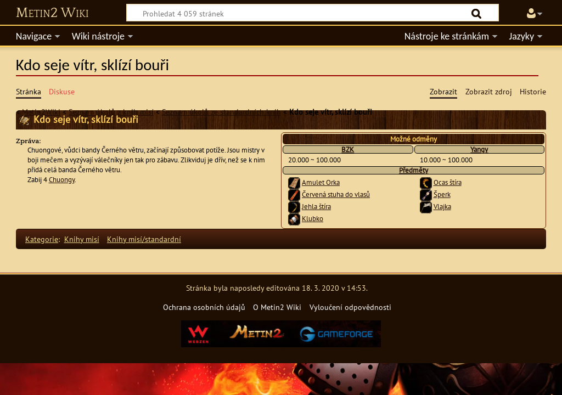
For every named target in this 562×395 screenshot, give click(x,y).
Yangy (479, 149)
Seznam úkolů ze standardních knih (221, 111)
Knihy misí (81, 239)
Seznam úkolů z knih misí (111, 111)
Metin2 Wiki (52, 13)
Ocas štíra (448, 182)
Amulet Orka (321, 182)
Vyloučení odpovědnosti (350, 307)
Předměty (413, 170)
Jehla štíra (316, 206)
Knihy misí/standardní (144, 239)
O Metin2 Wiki (277, 307)
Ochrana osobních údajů (204, 307)
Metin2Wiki (41, 111)
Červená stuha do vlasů (336, 194)
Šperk (442, 194)
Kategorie (41, 239)
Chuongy (62, 179)
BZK (347, 149)
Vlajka (442, 206)
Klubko (312, 218)
